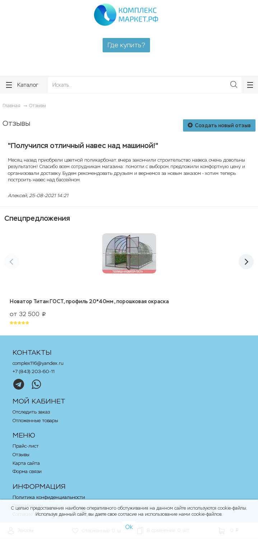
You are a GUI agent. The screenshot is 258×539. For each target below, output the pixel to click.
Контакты (32, 352)
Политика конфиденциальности (49, 497)
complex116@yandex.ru (38, 363)
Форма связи (27, 471)
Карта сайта (26, 463)
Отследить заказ (31, 412)
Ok (129, 527)
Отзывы (37, 105)
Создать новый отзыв (219, 125)
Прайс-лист (26, 446)
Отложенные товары (35, 421)
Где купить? (126, 45)
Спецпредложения (37, 218)
